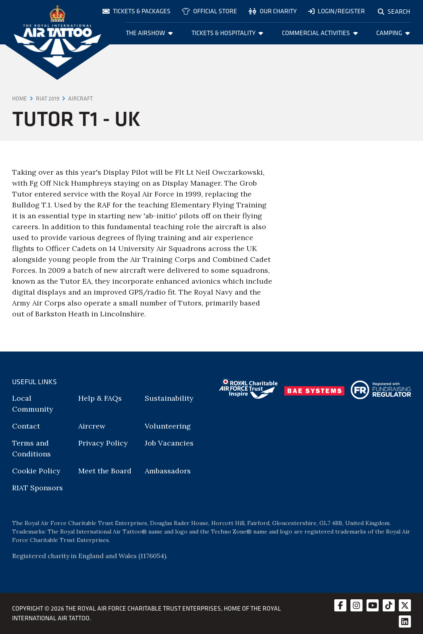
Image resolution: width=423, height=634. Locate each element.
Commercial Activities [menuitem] (320, 33)
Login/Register (336, 11)
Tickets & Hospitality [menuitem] (228, 33)
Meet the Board (104, 470)
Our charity (272, 11)
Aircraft (80, 98)
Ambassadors (168, 470)
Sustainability (169, 398)
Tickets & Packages (136, 11)
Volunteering (168, 426)
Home (19, 98)
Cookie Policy (36, 470)
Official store (209, 11)
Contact (26, 426)
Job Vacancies (169, 443)
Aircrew (91, 426)
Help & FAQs (100, 398)
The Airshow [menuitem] (149, 33)
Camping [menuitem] (393, 33)
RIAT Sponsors (37, 487)
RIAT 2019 (47, 98)
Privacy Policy (103, 443)
